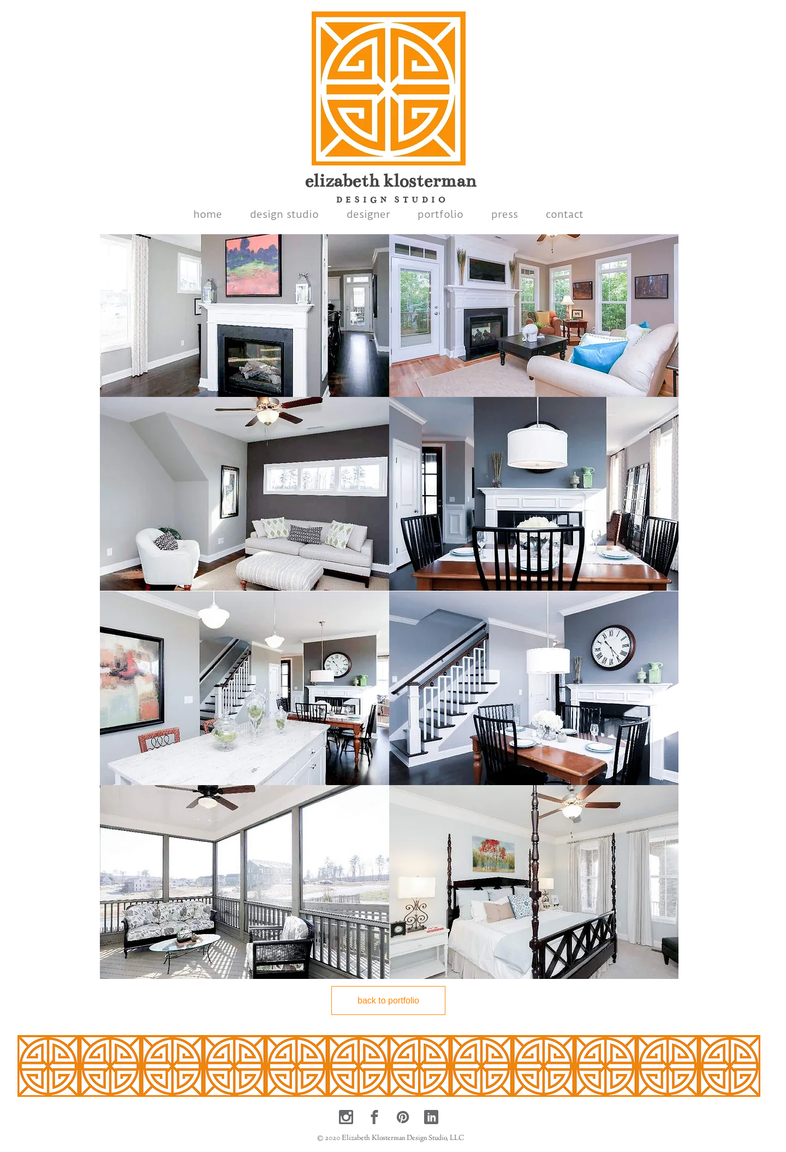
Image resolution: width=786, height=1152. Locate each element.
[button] (244, 300)
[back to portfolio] (388, 1000)
